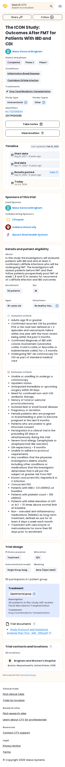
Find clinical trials (13, 694)
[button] (23, 73)
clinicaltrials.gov (28, 675)
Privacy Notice (12, 746)
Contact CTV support (16, 732)
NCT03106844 (14, 111)
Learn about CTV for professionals (25, 719)
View (54, 172)
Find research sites (14, 713)
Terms (7, 752)
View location (32, 133)
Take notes (33, 124)
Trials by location (14, 700)
